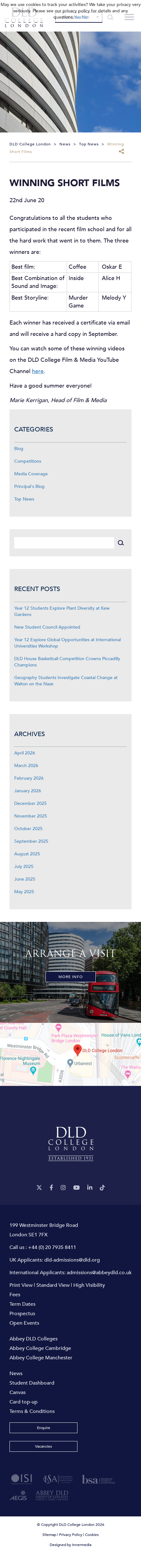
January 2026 (27, 791)
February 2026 (29, 778)
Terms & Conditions (32, 1411)
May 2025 (24, 892)
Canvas (17, 1392)
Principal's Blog (29, 486)
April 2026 (24, 753)
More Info (70, 976)
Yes (77, 17)
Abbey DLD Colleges (33, 1338)
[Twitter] (39, 1188)
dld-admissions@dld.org (72, 1260)
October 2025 (28, 829)
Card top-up (23, 1401)
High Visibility (89, 1285)
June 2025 (24, 879)
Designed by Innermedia (70, 1544)
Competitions (27, 461)
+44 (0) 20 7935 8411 (52, 1247)
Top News (24, 499)
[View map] (70, 1054)
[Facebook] (51, 1188)
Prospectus (22, 1313)
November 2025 (30, 816)
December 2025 (30, 803)
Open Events (24, 1323)
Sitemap (49, 1534)
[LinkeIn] (89, 1188)
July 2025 (24, 867)
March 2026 (26, 766)
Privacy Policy (70, 1534)
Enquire (43, 1427)
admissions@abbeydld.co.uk (99, 1272)
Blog (18, 449)
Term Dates (22, 1304)
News (15, 1373)
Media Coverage (31, 474)
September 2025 (31, 841)
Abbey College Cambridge (40, 1348)
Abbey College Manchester (40, 1357)
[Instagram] (63, 1188)
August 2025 (27, 854)
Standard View (53, 1285)
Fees (14, 1294)
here (38, 371)
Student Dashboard (31, 1383)
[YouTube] (76, 1188)
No (85, 17)
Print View (21, 1285)
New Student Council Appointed (47, 627)
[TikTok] (102, 1188)
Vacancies (43, 1446)
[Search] (64, 543)
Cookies (92, 1534)
